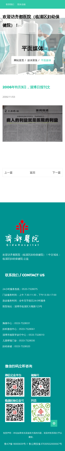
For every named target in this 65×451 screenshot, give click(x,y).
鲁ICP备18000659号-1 (16, 443)
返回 (32, 172)
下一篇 (56, 172)
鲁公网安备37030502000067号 (45, 443)
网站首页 (19, 60)
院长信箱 (21, 4)
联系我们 (10, 4)
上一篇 (8, 172)
